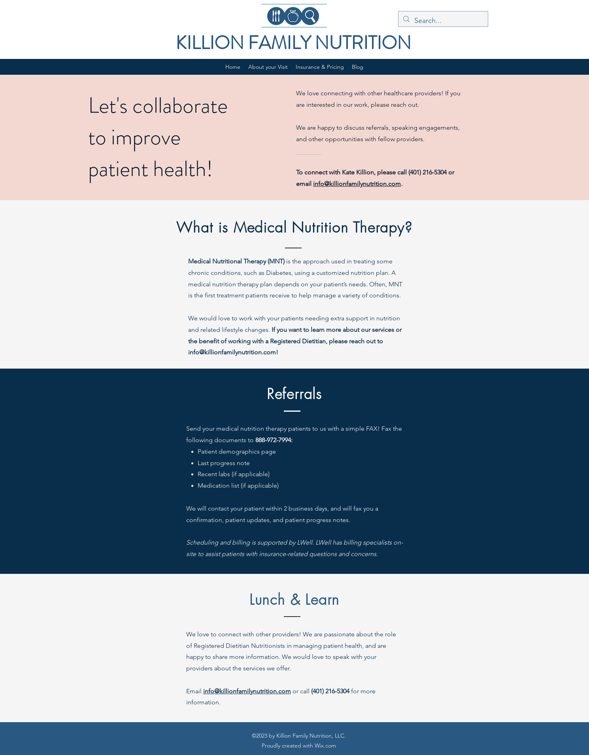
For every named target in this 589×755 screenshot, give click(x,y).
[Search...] (442, 20)
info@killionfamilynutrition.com (357, 183)
